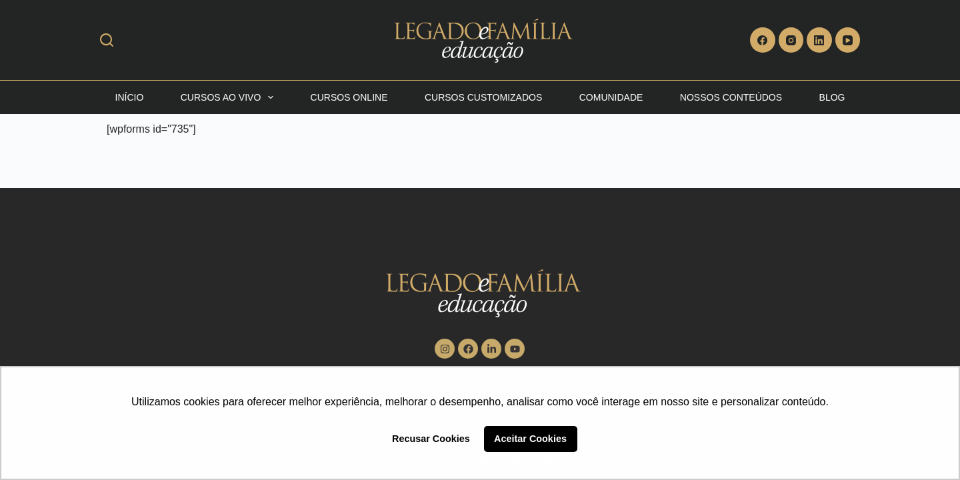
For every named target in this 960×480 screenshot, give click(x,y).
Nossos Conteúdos (731, 97)
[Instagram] (791, 40)
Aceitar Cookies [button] (530, 438)
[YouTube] (848, 40)
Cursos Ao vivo (230, 97)
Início (129, 97)
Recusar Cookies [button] (431, 438)
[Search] (106, 40)
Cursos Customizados (483, 97)
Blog (832, 97)
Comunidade (611, 97)
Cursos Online (349, 97)
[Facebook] (762, 40)
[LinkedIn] (819, 40)
